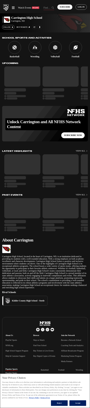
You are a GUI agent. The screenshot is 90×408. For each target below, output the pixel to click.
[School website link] (34, 27)
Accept (77, 403)
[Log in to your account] (81, 7)
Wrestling (79, 370)
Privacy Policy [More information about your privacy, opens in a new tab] (34, 398)
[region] (45, 391)
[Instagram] (47, 329)
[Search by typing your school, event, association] (48, 8)
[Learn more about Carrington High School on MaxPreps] (40, 27)
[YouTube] (52, 329)
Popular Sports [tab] (11, 369)
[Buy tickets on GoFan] (23, 27)
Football (61, 370)
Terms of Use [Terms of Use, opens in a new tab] (45, 398)
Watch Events (28, 7)
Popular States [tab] (11, 373)
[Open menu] (13, 7)
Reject (59, 403)
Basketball (45, 370)
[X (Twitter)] (42, 329)
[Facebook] (38, 329)
